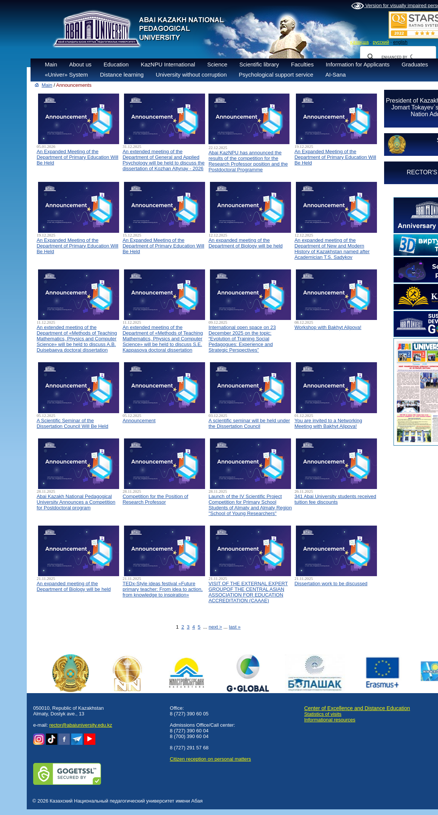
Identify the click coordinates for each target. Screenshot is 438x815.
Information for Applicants (357, 64)
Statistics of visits (323, 714)
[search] (396, 57)
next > (215, 627)
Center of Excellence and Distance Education (357, 708)
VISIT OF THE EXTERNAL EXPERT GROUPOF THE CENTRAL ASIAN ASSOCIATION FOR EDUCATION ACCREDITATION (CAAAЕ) (248, 592)
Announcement (139, 420)
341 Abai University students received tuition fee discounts (335, 499)
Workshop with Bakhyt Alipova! (327, 327)
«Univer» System (66, 74)
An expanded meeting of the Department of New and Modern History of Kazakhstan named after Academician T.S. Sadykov (331, 248)
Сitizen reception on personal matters (210, 759)
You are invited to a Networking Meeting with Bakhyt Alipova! (328, 423)
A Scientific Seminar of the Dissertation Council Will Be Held (72, 423)
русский (381, 42)
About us (80, 64)
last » (234, 627)
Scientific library (259, 64)
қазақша (359, 42)
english (400, 42)
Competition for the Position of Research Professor (155, 499)
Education (116, 64)
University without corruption (191, 74)
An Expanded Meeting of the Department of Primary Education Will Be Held (77, 157)
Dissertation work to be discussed (331, 583)
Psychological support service (276, 74)
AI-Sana (335, 74)
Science (217, 64)
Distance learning (122, 74)
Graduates (414, 64)
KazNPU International (168, 64)
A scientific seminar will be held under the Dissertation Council (249, 423)
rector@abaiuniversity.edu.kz (80, 725)
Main (51, 64)
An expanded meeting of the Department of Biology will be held (245, 243)
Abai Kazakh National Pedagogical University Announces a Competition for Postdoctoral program (76, 502)
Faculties (302, 64)
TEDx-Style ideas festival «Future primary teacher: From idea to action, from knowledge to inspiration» (162, 589)
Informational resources (329, 720)
